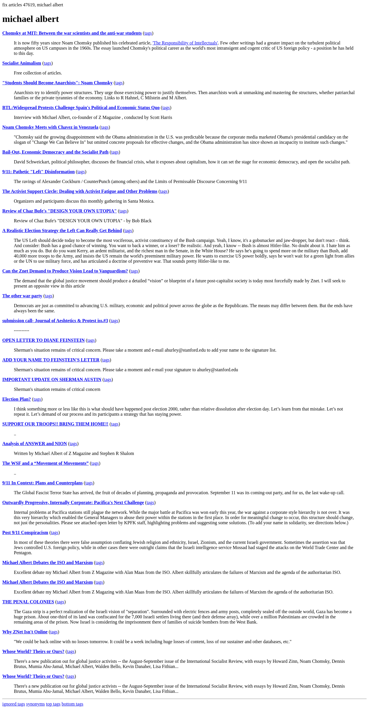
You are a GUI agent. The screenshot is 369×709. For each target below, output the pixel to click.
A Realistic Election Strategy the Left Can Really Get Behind (62, 230)
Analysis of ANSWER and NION (34, 443)
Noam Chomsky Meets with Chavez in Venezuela (50, 127)
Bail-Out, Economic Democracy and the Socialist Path (55, 152)
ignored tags (13, 703)
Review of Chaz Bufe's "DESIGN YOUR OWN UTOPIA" (59, 210)
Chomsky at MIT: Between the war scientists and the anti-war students (72, 33)
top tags (53, 703)
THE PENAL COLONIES (28, 601)
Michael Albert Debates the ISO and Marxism (47, 562)
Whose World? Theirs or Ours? (33, 651)
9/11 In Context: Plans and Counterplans (42, 482)
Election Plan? (16, 399)
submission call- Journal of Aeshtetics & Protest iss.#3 (55, 320)
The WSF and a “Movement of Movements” (45, 463)
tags (148, 33)
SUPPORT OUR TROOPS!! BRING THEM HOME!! (55, 423)
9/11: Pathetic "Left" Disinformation (38, 171)
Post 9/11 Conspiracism (25, 532)
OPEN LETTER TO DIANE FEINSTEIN (43, 340)
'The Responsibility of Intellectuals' (185, 42)
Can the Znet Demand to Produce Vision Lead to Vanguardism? (65, 270)
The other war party (22, 295)
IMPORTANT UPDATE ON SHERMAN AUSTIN (51, 379)
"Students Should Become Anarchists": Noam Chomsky (57, 82)
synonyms (35, 703)
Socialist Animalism (21, 63)
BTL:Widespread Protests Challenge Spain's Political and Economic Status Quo (81, 107)
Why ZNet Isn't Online (25, 631)
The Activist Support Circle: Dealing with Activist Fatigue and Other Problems (79, 191)
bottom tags (72, 703)
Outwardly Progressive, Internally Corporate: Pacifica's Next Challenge (73, 502)
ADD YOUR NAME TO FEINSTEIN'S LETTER (50, 359)
